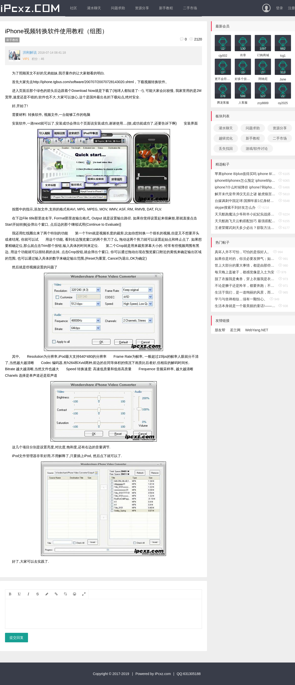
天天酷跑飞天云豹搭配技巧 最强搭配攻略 (245, 221)
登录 (279, 8)
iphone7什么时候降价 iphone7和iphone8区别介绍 (245, 187)
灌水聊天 (94, 8)
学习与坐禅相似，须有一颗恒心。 (241, 299)
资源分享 (142, 8)
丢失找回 (226, 149)
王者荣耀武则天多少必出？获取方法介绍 (245, 228)
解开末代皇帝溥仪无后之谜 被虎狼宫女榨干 (245, 194)
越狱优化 (226, 138)
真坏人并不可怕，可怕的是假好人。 (243, 252)
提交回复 (17, 638)
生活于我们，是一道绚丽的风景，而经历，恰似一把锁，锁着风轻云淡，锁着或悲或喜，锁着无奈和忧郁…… (245, 292)
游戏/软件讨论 (257, 149)
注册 (291, 8)
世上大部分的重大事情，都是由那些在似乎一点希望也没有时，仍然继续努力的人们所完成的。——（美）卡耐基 (245, 265)
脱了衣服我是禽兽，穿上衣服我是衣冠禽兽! (245, 279)
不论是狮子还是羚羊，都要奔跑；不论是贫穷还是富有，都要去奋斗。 (245, 286)
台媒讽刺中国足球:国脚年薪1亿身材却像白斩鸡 (245, 201)
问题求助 (118, 8)
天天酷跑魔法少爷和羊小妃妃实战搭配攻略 (245, 214)
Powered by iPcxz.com (153, 674)
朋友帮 (220, 330)
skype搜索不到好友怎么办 (235, 207)
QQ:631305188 (189, 674)
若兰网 (235, 330)
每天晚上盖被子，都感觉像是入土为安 (244, 272)
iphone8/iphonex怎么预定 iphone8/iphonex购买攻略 (245, 180)
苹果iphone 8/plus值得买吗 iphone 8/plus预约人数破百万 (245, 174)
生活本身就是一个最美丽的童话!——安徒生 (245, 306)
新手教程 (166, 8)
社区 (73, 8)
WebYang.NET (256, 330)
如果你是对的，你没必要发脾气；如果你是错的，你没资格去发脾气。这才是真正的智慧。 (245, 259)
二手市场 (190, 8)
